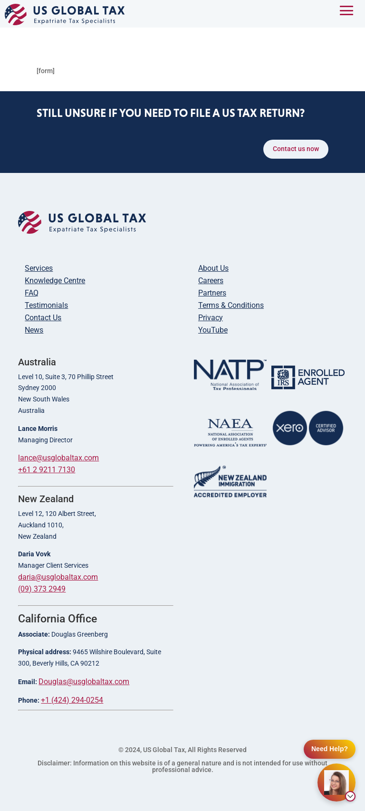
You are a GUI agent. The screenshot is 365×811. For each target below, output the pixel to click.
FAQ (31, 292)
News (34, 329)
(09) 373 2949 (42, 588)
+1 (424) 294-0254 (72, 700)
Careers (210, 280)
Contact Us (43, 317)
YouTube (213, 329)
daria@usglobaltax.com (58, 577)
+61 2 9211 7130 (46, 469)
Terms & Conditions (231, 305)
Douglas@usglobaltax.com (83, 681)
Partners (212, 292)
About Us (213, 268)
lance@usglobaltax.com (58, 457)
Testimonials (46, 305)
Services (39, 268)
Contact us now (296, 149)
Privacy (210, 317)
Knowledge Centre (55, 280)
